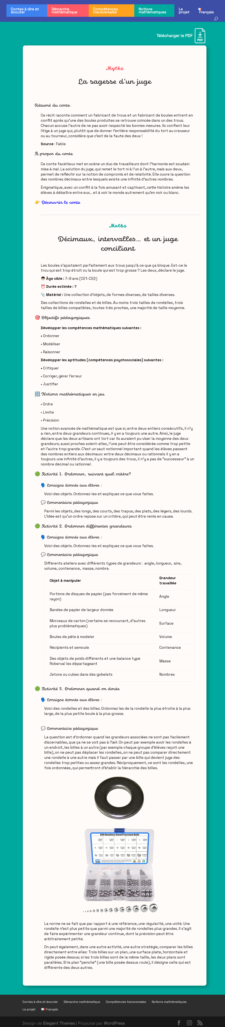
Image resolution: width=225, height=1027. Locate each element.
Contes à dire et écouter (25, 10)
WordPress (114, 1023)
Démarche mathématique (64, 10)
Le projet (184, 10)
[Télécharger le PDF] (180, 35)
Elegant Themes (59, 1023)
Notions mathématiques (152, 10)
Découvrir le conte (61, 202)
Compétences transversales (105, 10)
